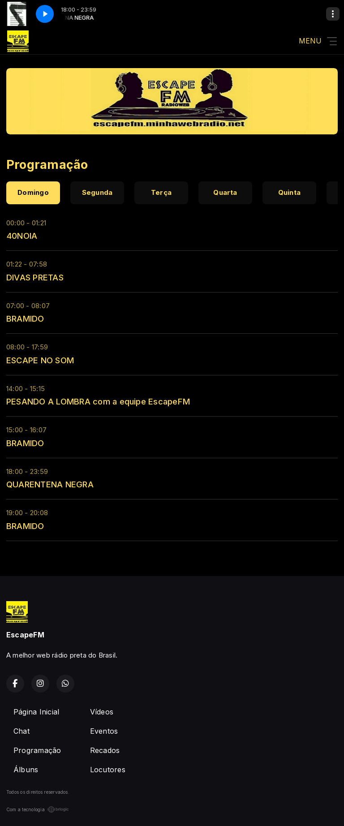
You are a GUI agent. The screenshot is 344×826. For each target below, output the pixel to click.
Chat (21, 731)
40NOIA (21, 236)
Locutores (107, 769)
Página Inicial (36, 711)
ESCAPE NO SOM (40, 360)
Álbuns (25, 769)
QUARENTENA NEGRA (50, 484)
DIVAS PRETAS (35, 277)
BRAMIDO (25, 318)
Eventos (104, 731)
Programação (37, 750)
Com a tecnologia (37, 809)
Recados (105, 750)
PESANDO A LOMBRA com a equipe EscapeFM (98, 401)
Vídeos (101, 711)
